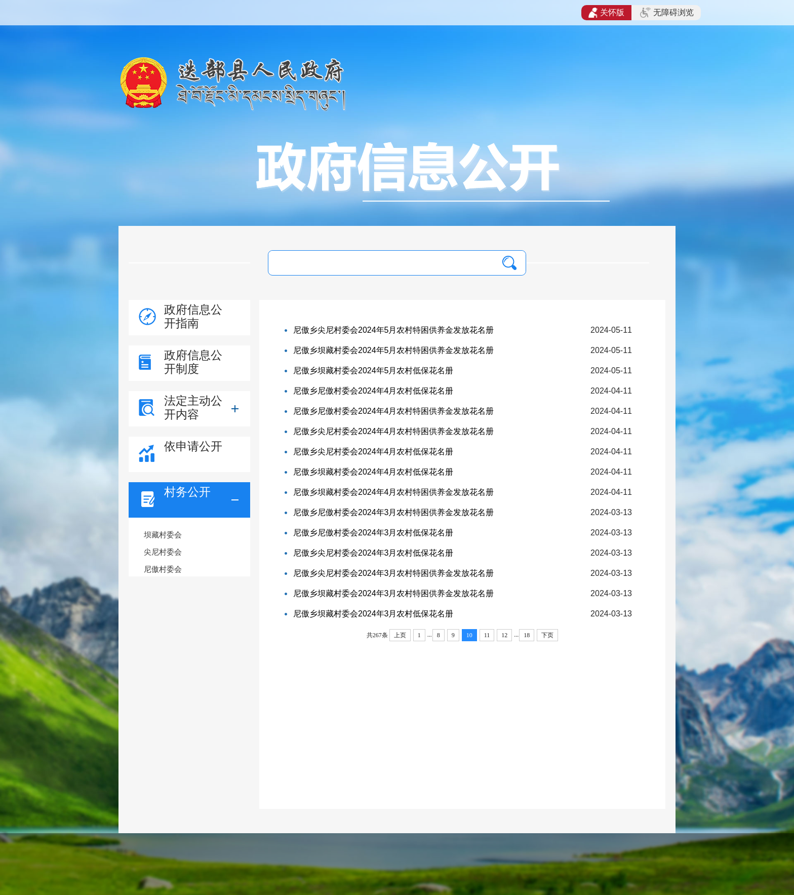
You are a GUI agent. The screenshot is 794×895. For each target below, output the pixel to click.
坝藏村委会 (163, 534)
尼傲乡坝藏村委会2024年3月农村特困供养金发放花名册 (393, 593)
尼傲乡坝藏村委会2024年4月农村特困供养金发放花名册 (393, 492)
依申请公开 (193, 446)
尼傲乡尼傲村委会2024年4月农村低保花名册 (373, 390)
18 (527, 635)
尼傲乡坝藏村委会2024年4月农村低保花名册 (373, 472)
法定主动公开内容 (193, 407)
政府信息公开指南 (193, 316)
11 (487, 635)
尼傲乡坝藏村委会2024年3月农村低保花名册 (373, 613)
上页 (400, 635)
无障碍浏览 (667, 13)
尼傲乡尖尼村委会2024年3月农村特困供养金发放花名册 (393, 573)
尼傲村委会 (163, 569)
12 (504, 635)
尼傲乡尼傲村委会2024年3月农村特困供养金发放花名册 (393, 512)
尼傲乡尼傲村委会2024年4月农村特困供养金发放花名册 (393, 411)
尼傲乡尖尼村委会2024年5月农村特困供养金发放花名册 (393, 330)
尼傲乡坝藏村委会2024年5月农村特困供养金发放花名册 (393, 350)
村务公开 (187, 491)
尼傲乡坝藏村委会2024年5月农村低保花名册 (373, 370)
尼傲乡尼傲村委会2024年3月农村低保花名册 (373, 532)
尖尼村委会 (163, 552)
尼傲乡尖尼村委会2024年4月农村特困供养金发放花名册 (393, 431)
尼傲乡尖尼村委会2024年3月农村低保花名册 (373, 553)
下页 (547, 635)
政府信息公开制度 (193, 361)
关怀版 (606, 13)
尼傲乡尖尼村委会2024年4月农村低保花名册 (373, 451)
